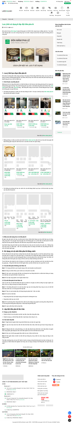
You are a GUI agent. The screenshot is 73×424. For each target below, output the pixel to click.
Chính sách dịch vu (61, 45)
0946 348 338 (45, 398)
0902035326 (11, 1)
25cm (21, 223)
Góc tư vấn (59, 29)
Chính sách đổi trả (42, 379)
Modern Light (25, 422)
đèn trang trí (14, 31)
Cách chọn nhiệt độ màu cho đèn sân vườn (46, 359)
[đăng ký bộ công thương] (41, 406)
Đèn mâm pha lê (47, 184)
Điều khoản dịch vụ (42, 383)
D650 (5, 172)
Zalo (5, 3)
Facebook (60, 132)
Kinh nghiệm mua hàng (43, 390)
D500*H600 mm (44, 124)
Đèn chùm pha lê (47, 135)
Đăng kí (67, 1)
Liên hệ (6, 125)
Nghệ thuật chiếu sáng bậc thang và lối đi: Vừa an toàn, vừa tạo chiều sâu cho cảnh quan (8, 361)
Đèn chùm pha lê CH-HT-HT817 (33, 169)
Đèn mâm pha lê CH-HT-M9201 (45, 169)
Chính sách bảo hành (42, 381)
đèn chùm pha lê (48, 91)
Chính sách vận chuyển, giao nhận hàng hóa (43, 393)
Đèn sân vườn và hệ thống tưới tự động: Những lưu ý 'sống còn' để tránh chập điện (34, 361)
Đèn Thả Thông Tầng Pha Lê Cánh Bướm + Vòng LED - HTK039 (45, 221)
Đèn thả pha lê (48, 232)
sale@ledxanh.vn (10, 394)
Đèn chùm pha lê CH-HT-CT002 (9, 121)
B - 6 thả (36, 220)
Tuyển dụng (59, 42)
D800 (8, 172)
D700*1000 (43, 172)
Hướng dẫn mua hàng (42, 388)
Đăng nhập (60, 1)
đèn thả (16, 87)
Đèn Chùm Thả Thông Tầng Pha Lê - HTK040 (33, 219)
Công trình (59, 36)
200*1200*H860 (32, 172)
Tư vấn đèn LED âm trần (62, 55)
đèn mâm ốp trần (30, 140)
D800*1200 (49, 172)
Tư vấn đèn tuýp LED (61, 61)
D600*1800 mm (20, 124)
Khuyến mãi (59, 39)
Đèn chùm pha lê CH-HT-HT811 (45, 121)
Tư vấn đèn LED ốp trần (62, 58)
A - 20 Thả (31, 220)
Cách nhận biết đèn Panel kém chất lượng (66, 123)
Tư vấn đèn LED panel (62, 64)
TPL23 (6, 220)
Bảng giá (59, 33)
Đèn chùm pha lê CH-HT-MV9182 (9, 169)
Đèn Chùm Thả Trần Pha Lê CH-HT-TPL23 (9, 219)
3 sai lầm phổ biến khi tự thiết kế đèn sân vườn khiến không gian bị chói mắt (21, 361)
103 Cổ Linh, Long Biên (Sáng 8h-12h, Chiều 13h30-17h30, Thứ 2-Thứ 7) (20, 389)
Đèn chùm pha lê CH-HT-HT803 (33, 121)
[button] (49, 115)
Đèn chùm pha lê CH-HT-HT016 (21, 121)
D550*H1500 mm (32, 124)
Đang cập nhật (8, 124)
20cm (17, 223)
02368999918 (43, 1)
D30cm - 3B (43, 223)
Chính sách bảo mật (42, 386)
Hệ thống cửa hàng (13, 3)
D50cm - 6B (50, 223)
